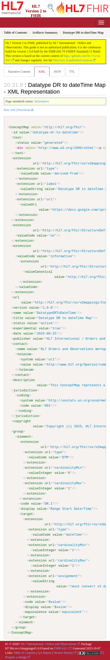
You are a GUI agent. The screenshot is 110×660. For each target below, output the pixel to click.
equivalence (35, 611)
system (27, 359)
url (36, 163)
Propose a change (16, 656)
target (27, 513)
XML (41, 71)
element (24, 436)
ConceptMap (19, 127)
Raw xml (9, 110)
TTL (72, 71)
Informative (42, 101)
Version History (63, 652)
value (24, 132)
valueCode (30, 173)
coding (23, 395)
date (17, 333)
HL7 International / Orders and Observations (49, 644)
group (18, 431)
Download (23, 110)
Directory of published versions (72, 60)
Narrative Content (19, 71)
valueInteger (41, 472)
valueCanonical (38, 271)
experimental (25, 328)
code (25, 405)
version (20, 307)
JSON (57, 71)
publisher (22, 338)
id (15, 132)
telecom (24, 354)
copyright (22, 421)
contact (20, 343)
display (28, 508)
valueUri (29, 204)
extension (22, 158)
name (17, 312)
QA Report (44, 652)
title (18, 318)
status (23, 142)
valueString (32, 189)
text (17, 137)
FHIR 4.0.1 (61, 648)
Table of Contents (25, 652)
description (24, 379)
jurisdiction (25, 390)
